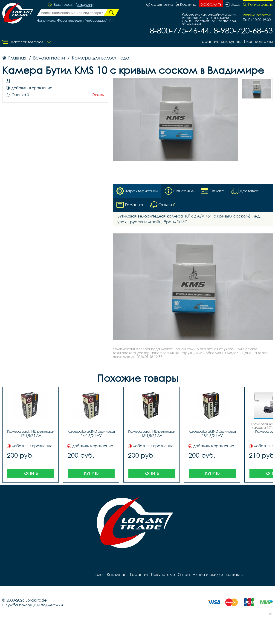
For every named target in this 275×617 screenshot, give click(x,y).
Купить (30, 473)
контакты (264, 41)
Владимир (84, 5)
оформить (211, 4)
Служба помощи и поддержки (32, 604)
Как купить (231, 41)
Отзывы (98, 95)
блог (248, 41)
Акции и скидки (208, 574)
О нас (184, 574)
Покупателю (163, 574)
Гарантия (209, 41)
